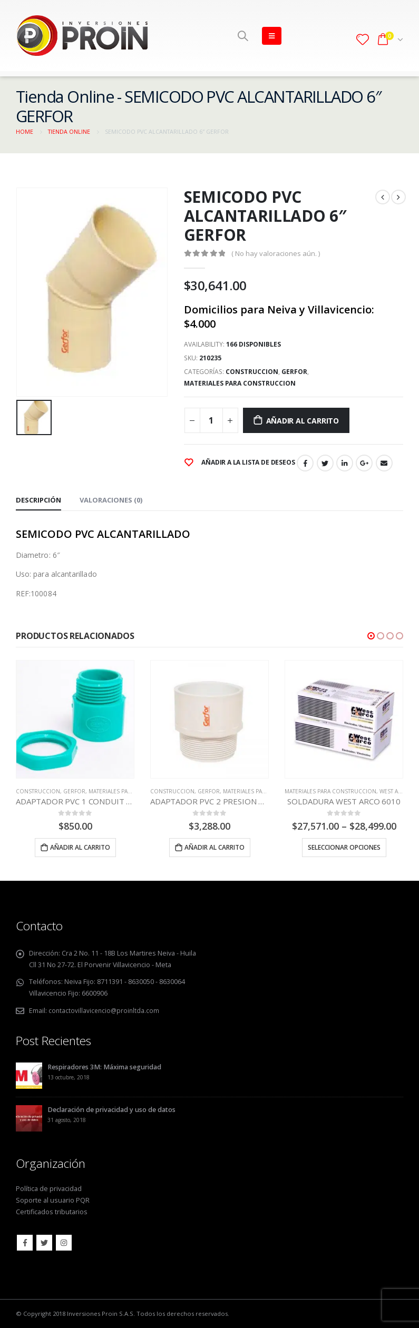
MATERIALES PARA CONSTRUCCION (240, 383)
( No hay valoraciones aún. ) (275, 253)
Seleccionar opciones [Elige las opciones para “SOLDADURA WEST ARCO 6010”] (344, 847)
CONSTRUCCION (252, 371)
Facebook (305, 463)
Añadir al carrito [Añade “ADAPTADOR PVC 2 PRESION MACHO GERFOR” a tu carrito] (214, 847)
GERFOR (294, 371)
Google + (364, 463)
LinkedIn (344, 463)
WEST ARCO (394, 791)
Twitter (325, 463)
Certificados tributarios (51, 1211)
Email (384, 463)
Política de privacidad (49, 1188)
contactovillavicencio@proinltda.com (105, 1010)
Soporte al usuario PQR (53, 1200)
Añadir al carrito (302, 421)
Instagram (64, 1243)
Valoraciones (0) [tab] (111, 500)
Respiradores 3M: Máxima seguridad (104, 1066)
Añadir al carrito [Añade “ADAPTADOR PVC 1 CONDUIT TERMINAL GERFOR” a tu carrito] (80, 847)
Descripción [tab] (38, 500)
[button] (371, 635)
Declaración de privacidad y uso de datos (111, 1109)
